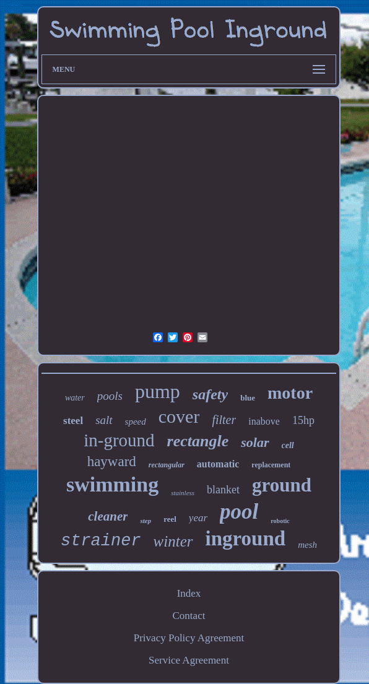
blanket (223, 489)
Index (189, 593)
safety (210, 394)
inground (246, 538)
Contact (189, 615)
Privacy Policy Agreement (189, 638)
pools (110, 395)
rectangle (198, 441)
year (198, 518)
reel (169, 519)
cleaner (108, 516)
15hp (303, 420)
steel (73, 420)
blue (247, 397)
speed (135, 421)
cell (288, 445)
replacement (270, 465)
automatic (218, 464)
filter (224, 419)
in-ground (119, 440)
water (75, 397)
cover (179, 416)
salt (103, 419)
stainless (182, 492)
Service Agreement (189, 660)
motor (290, 392)
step (145, 520)
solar (255, 442)
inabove (264, 421)
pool (239, 512)
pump (157, 391)
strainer (101, 541)
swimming (112, 484)
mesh (307, 545)
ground (281, 485)
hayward (111, 461)
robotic (280, 520)
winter (173, 541)
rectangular (166, 465)
